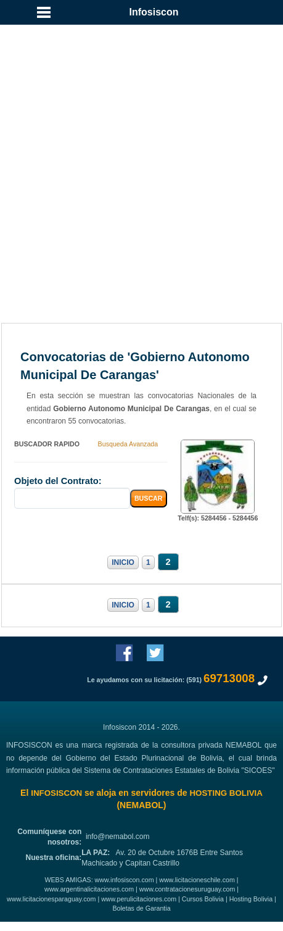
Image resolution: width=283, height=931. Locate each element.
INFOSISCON (56, 793)
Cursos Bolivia (203, 899)
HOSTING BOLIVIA (225, 793)
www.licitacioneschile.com (197, 879)
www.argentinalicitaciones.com (89, 889)
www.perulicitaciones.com (138, 899)
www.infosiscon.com (124, 879)
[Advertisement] (141, 160)
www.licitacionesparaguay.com (51, 899)
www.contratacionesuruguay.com (187, 889)
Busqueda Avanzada (128, 444)
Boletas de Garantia (141, 908)
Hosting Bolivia (251, 899)
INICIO (123, 562)
